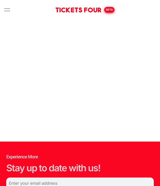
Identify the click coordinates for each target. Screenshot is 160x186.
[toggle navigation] (7, 10)
